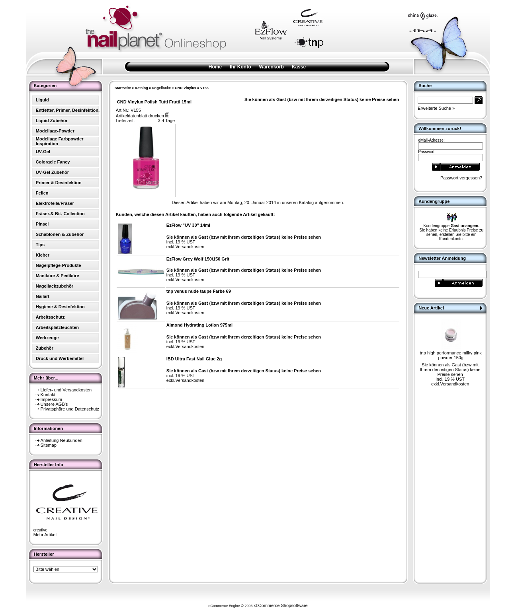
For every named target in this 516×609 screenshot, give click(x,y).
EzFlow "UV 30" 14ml (188, 225)
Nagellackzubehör (54, 286)
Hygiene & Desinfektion (60, 306)
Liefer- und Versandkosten (66, 389)
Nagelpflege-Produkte (58, 265)
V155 (204, 88)
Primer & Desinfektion (59, 182)
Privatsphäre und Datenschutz (70, 409)
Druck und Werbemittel (60, 358)
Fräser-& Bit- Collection (60, 213)
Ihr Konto (240, 67)
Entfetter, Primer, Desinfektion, (68, 110)
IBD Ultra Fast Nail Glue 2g (194, 358)
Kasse (299, 67)
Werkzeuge (47, 337)
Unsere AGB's (54, 404)
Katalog (141, 88)
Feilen (42, 193)
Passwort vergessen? (461, 177)
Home (215, 67)
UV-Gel (43, 151)
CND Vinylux (185, 88)
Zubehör (44, 348)
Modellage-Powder (55, 130)
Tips (40, 244)
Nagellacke (161, 88)
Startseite (123, 88)
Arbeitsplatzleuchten (57, 327)
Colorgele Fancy (53, 162)
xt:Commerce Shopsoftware (281, 605)
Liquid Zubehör (52, 120)
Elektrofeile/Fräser (55, 203)
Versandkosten (189, 246)
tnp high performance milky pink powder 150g (451, 355)
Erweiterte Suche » (436, 108)
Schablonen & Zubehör (60, 234)
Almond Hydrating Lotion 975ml (199, 325)
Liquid (42, 99)
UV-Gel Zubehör (52, 172)
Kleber (42, 255)
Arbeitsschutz (50, 317)
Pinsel (42, 224)
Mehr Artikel (45, 534)
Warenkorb (271, 67)
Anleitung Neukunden (61, 440)
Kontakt (48, 394)
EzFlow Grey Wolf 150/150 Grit (197, 259)
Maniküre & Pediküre (57, 275)
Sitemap (49, 445)
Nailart (42, 296)
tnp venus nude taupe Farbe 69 (198, 291)
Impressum (51, 399)
